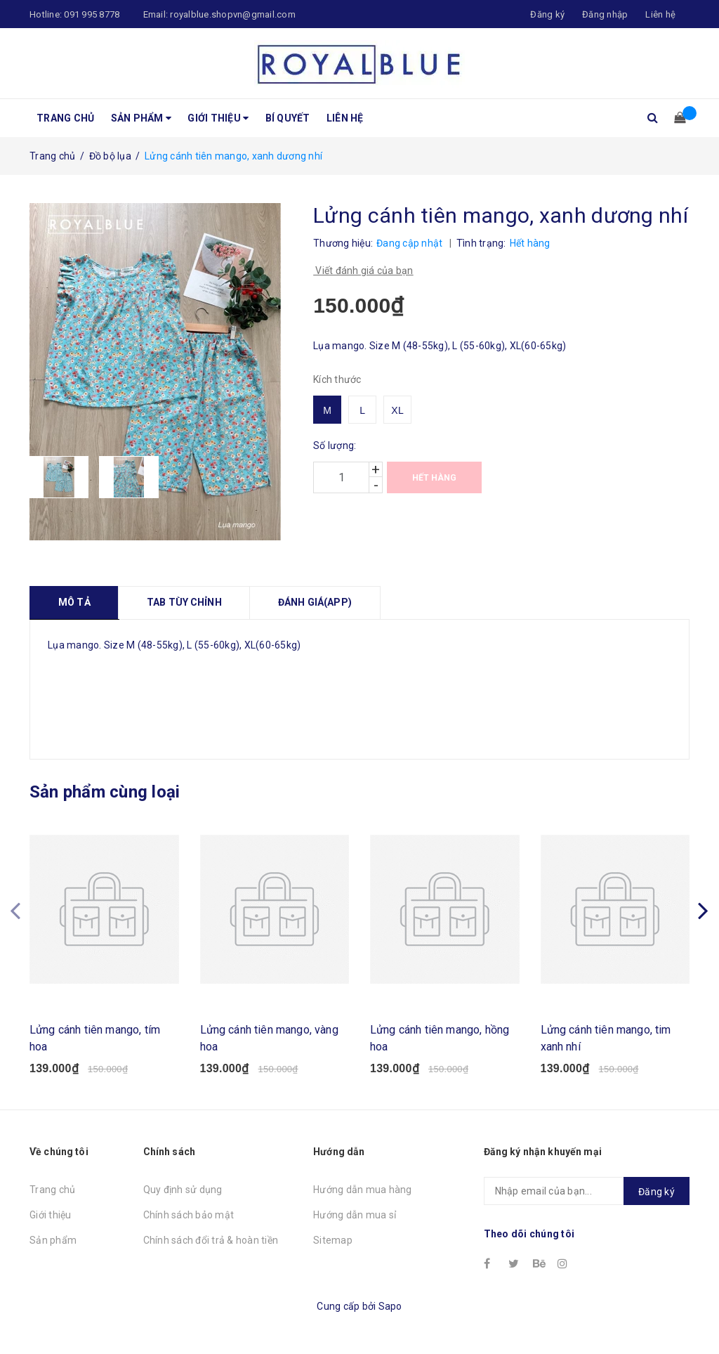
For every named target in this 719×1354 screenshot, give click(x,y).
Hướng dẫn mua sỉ (354, 1214)
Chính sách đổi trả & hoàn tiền (211, 1240)
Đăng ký (656, 1191)
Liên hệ (660, 14)
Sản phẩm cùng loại (104, 792)
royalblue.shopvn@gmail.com (233, 14)
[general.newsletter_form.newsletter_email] (587, 1191)
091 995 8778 (91, 14)
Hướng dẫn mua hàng (362, 1189)
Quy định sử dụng (183, 1189)
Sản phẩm (141, 118)
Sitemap (332, 1240)
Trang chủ (65, 118)
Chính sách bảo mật (189, 1214)
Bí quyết (287, 118)
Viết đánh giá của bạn (363, 270)
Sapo (390, 1306)
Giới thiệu (218, 118)
